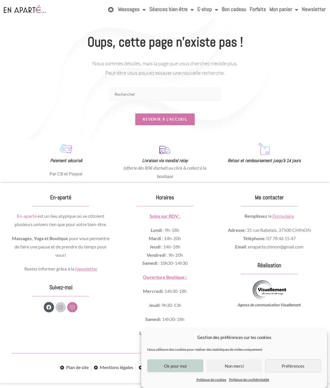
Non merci (234, 366)
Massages (132, 9)
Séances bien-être (171, 9)
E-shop (207, 9)
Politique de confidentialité (249, 379)
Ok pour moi (175, 366)
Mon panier (283, 9)
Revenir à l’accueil (165, 124)
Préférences (293, 366)
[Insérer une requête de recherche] (165, 94)
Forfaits (258, 9)
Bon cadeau (234, 9)
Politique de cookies (211, 379)
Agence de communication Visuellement (269, 309)
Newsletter (313, 9)
